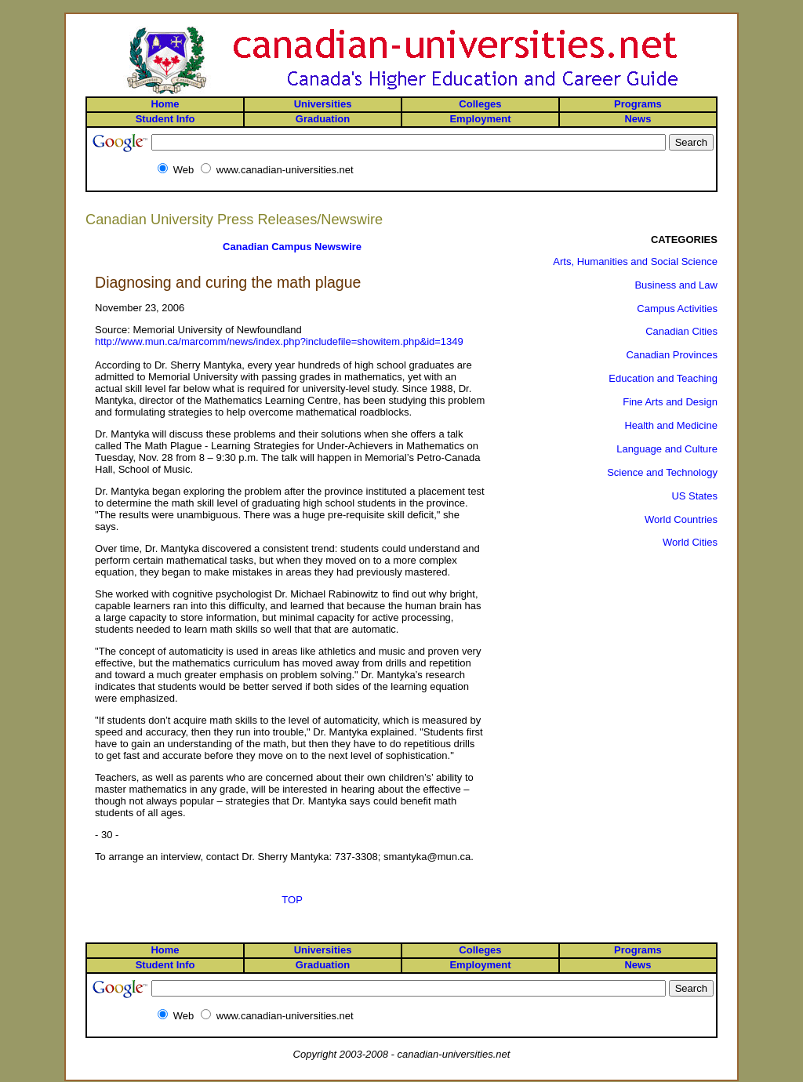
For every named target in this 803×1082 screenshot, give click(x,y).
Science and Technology (662, 472)
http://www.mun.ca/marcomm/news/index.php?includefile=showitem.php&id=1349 (279, 341)
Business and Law (676, 285)
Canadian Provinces (672, 355)
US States (694, 496)
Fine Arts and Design (670, 402)
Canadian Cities (681, 331)
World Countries (681, 519)
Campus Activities (677, 308)
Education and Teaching (663, 378)
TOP (292, 900)
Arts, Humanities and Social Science (635, 261)
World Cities (690, 542)
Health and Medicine (671, 425)
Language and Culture (667, 449)
